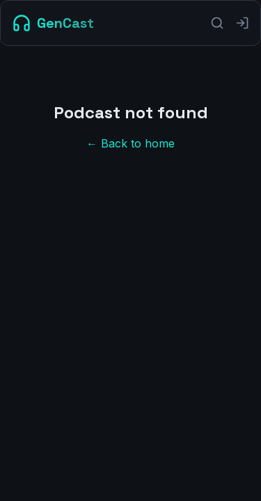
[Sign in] (242, 23)
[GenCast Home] (53, 23)
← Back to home (130, 143)
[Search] (217, 23)
